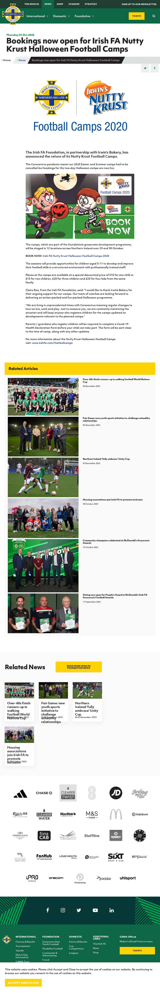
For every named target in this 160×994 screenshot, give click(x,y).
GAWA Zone (22, 961)
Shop (60, 3)
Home (6, 60)
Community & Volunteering (49, 954)
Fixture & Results (78, 941)
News (48, 3)
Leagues (73, 952)
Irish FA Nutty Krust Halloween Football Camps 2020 (76, 256)
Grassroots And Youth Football (51, 943)
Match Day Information (22, 956)
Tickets (137, 950)
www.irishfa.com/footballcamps (52, 343)
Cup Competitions (76, 947)
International (37, 16)
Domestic (61, 16)
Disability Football (52, 948)
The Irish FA (31, 3)
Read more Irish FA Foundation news (79, 666)
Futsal (45, 959)
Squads (20, 950)
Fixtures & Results (25, 941)
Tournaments (23, 946)
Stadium (74, 3)
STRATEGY (91, 3)
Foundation (84, 16)
